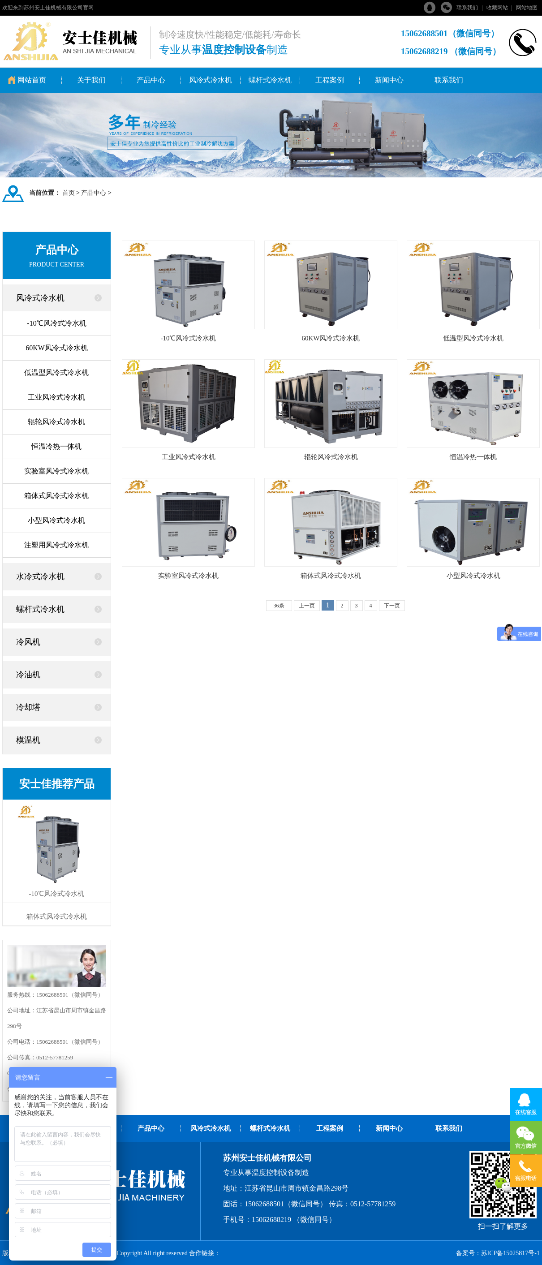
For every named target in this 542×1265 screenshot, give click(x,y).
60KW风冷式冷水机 (57, 348)
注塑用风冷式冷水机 (56, 545)
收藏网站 (497, 7)
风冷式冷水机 (210, 80)
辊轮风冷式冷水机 (56, 422)
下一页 (392, 605)
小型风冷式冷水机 (56, 520)
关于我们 (91, 80)
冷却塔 (28, 707)
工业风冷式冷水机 (56, 397)
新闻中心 (389, 80)
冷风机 (28, 641)
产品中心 (151, 80)
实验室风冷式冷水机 (56, 471)
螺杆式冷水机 (270, 80)
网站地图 (527, 7)
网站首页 (31, 80)
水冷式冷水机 (40, 576)
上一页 (307, 605)
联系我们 (467, 7)
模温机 (28, 740)
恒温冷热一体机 (56, 446)
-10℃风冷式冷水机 (56, 323)
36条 (279, 605)
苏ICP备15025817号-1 (510, 1253)
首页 (68, 192)
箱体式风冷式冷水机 (56, 495)
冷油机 (28, 674)
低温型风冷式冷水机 (56, 372)
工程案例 (329, 80)
